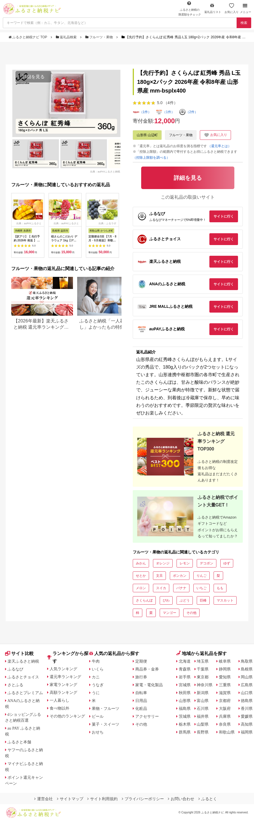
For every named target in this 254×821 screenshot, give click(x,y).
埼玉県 (203, 661)
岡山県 (247, 677)
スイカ (161, 588)
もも (220, 588)
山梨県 (203, 724)
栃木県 (185, 724)
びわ (166, 600)
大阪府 (225, 708)
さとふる (15, 685)
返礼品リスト (212, 8)
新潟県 (203, 693)
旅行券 (141, 677)
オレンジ (163, 563)
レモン (185, 563)
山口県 (247, 693)
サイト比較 (19, 653)
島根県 (247, 669)
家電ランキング (63, 685)
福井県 (203, 716)
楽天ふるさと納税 (23, 661)
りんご (201, 576)
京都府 (225, 701)
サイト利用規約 (102, 799)
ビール (98, 716)
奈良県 (225, 724)
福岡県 (247, 732)
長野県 (203, 732)
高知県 (247, 724)
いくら (98, 669)
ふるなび (15, 669)
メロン (141, 588)
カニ (96, 677)
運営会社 (43, 799)
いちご (201, 588)
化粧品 (141, 708)
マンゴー (169, 613)
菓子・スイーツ (105, 724)
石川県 (203, 708)
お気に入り (232, 8)
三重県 (225, 685)
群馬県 (185, 732)
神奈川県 (204, 685)
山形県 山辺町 (147, 135)
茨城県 (185, 716)
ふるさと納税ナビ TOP (28, 37)
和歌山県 (227, 732)
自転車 (141, 693)
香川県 (247, 708)
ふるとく (207, 799)
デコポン (206, 563)
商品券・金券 (147, 669)
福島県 (185, 708)
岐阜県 (225, 661)
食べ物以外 (59, 708)
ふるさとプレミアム (25, 693)
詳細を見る (33, 76)
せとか (141, 576)
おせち (98, 732)
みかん (141, 563)
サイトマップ (70, 799)
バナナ (181, 588)
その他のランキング (67, 716)
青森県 (185, 669)
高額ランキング (63, 692)
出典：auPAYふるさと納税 (105, 171)
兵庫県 (225, 716)
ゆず (226, 563)
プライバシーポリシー (143, 799)
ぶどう (185, 600)
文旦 (159, 576)
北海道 (185, 661)
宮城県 (185, 685)
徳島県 (247, 701)
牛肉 (96, 661)
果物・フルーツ (105, 708)
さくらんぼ (144, 600)
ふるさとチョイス (23, 677)
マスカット (225, 600)
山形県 (185, 701)
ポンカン (179, 576)
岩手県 (185, 677)
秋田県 (185, 693)
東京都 (203, 677)
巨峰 (203, 600)
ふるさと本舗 (19, 742)
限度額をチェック (190, 8)
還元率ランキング (65, 677)
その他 (191, 613)
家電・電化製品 (149, 685)
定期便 (141, 661)
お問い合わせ (181, 799)
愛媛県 (247, 716)
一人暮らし (59, 700)
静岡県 (225, 669)
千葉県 (203, 669)
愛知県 (225, 677)
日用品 (141, 701)
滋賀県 (225, 693)
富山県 (203, 701)
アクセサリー (147, 716)
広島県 (247, 685)
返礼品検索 (67, 37)
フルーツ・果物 (99, 37)
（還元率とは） (219, 146)
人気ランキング (63, 669)
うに (96, 693)
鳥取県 (247, 661)
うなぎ (98, 685)
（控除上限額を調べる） (151, 158)
